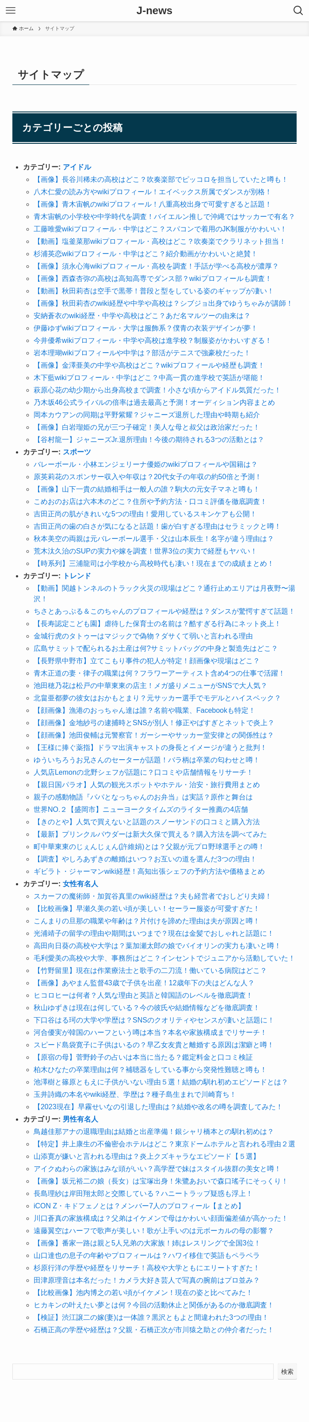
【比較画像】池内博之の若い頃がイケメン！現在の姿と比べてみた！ (143, 1292)
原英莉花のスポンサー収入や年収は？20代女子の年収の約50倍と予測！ (148, 476)
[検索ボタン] (298, 10)
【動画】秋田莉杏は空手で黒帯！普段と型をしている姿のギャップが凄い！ (154, 291)
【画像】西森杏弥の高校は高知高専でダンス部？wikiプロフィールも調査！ (153, 278)
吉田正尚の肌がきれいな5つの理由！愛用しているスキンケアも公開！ (145, 514)
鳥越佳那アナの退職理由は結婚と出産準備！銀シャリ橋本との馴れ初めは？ (154, 1131)
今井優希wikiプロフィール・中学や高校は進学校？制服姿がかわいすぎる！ (153, 340)
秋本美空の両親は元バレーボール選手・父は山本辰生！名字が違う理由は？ (154, 538)
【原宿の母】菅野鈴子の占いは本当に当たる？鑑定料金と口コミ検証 (143, 1057)
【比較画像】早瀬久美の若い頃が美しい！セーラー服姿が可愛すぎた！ (147, 908)
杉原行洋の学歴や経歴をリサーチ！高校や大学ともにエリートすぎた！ (147, 1268)
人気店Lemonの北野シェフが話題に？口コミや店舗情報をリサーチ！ (143, 772)
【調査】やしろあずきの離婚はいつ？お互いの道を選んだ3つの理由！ (145, 859)
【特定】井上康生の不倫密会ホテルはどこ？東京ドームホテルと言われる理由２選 (164, 1144)
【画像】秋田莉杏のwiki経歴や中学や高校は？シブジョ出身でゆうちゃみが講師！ (163, 303)
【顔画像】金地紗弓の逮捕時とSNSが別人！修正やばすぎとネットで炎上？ (154, 722)
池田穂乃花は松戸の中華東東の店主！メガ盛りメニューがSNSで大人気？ (150, 685)
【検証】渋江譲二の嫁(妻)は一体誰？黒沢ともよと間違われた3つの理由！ (151, 1317)
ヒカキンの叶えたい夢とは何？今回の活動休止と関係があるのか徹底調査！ (154, 1305)
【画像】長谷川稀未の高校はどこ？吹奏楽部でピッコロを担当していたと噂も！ (161, 179)
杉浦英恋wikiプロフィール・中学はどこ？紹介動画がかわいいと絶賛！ (146, 253)
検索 (287, 1371)
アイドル (77, 167)
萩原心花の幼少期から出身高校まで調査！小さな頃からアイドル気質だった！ (157, 390)
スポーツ (77, 452)
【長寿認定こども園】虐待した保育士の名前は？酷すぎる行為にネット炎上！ (157, 623)
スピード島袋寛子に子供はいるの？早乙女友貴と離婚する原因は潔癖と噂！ (154, 1045)
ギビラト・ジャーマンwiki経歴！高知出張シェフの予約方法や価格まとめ (149, 871)
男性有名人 (80, 1119)
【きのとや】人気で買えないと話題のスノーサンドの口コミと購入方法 (147, 822)
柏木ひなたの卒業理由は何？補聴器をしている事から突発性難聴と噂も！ (150, 1069)
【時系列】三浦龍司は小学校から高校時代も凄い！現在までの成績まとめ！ (154, 563)
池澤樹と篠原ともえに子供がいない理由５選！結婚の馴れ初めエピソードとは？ (161, 1082)
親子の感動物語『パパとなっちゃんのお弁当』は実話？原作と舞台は (143, 797)
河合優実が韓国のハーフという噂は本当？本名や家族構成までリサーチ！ (150, 1032)
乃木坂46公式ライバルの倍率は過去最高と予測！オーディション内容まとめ (154, 402)
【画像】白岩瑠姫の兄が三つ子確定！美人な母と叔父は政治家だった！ (147, 427)
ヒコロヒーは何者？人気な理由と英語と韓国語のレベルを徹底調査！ (143, 995)
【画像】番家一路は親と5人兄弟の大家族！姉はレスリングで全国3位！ (147, 1243)
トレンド (77, 576)
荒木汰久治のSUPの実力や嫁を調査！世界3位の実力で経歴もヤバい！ (145, 551)
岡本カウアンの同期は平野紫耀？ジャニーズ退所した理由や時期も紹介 (147, 415)
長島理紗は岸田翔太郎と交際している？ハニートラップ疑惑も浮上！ (143, 1193)
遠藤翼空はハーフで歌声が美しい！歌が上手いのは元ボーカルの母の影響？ (154, 1230)
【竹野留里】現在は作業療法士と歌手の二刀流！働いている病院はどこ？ (150, 970)
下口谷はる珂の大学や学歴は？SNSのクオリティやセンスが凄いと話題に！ (154, 1020)
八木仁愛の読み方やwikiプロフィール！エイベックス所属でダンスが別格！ (153, 192)
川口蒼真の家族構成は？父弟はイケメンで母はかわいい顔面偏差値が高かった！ (161, 1218)
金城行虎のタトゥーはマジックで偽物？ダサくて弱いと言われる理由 (143, 636)
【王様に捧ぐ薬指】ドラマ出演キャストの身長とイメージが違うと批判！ (150, 747)
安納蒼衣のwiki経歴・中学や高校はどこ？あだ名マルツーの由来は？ (142, 315)
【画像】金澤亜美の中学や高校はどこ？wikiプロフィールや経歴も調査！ (149, 365)
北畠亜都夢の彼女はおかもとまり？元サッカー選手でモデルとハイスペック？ (157, 698)
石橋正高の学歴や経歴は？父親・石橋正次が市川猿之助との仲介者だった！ (154, 1330)
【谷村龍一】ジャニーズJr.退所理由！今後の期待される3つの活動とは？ (149, 439)
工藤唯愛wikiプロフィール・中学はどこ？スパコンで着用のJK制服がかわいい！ (160, 229)
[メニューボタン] (10, 10)
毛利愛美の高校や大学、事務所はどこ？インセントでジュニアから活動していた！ (164, 958)
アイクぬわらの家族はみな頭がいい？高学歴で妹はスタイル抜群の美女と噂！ (157, 1168)
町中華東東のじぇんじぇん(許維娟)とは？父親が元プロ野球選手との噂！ (149, 846)
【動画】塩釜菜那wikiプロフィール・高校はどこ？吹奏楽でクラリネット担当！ (160, 241)
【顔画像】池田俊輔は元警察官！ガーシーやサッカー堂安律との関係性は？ (154, 735)
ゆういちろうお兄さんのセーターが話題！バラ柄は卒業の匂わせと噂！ (147, 760)
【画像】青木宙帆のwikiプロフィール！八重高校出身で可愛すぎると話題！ (153, 204)
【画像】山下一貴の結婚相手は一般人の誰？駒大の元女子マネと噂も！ (147, 489)
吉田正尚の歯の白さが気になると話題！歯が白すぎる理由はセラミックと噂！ (157, 526)
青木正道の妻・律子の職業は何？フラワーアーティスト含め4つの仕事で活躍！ (159, 673)
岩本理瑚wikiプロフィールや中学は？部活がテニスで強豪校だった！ (142, 353)
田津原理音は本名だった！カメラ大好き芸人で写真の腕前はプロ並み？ (147, 1280)
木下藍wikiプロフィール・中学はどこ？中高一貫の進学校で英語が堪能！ (149, 377)
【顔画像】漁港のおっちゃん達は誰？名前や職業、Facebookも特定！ (145, 710)
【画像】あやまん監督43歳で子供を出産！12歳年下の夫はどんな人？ (144, 983)
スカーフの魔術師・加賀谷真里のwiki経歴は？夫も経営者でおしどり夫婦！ (153, 896)
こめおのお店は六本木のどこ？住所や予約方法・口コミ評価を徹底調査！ (150, 501)
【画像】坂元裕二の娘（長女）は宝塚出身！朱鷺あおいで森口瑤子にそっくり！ (161, 1181)
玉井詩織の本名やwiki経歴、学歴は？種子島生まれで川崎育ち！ (135, 1094)
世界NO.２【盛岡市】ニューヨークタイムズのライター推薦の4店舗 (141, 809)
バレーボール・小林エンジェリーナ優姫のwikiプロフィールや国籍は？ (146, 464)
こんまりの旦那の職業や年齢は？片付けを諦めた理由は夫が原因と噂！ (147, 921)
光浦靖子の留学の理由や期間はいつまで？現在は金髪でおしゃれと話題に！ (154, 933)
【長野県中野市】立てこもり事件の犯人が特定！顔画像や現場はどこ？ (147, 661)
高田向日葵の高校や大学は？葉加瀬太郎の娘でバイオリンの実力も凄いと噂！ (157, 945)
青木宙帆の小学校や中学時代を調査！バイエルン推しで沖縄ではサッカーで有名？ (164, 216)
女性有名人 (80, 884)
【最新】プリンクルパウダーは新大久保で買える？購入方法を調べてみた (150, 834)
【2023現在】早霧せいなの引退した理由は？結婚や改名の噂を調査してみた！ (158, 1107)
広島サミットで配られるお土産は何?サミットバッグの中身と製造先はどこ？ (156, 648)
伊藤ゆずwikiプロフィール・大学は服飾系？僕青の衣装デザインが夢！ (146, 328)
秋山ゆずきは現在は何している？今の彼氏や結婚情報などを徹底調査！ (147, 1007)
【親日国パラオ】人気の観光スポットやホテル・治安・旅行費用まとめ (147, 784)
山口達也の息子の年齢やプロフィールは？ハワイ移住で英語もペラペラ (147, 1255)
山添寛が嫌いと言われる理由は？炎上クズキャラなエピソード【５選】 (147, 1156)
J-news (154, 10)
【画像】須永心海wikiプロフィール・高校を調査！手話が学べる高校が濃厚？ (156, 266)
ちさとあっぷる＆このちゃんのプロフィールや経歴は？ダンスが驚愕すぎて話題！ (164, 611)
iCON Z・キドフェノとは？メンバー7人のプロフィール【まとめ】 (139, 1206)
